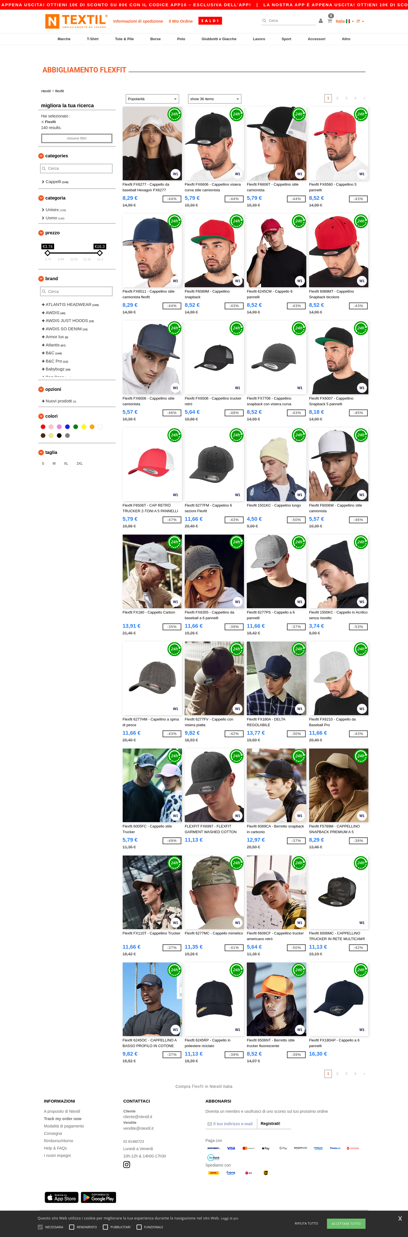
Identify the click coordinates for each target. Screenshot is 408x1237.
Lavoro (259, 39)
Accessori (316, 39)
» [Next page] (365, 89)
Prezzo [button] (52, 223)
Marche (64, 39)
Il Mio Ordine (181, 21)
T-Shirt (93, 39)
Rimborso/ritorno (58, 1131)
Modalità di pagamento (64, 1116)
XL (66, 454)
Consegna (53, 1123)
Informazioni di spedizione (138, 21)
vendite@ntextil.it (138, 1118)
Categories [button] (56, 145)
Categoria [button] (55, 188)
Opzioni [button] (53, 379)
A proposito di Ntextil (62, 1101)
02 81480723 (134, 1131)
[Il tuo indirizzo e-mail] (231, 1114)
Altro (346, 39)
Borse (155, 39)
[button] (321, 21)
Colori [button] (51, 406)
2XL (79, 454)
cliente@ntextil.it (137, 1107)
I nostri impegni (57, 1145)
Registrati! (270, 1113)
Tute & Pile (124, 39)
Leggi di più (229, 1218)
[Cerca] (287, 20)
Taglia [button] (51, 442)
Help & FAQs (55, 1138)
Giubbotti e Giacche (219, 39)
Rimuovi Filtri (76, 128)
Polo (181, 39)
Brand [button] (51, 269)
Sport (286, 39)
